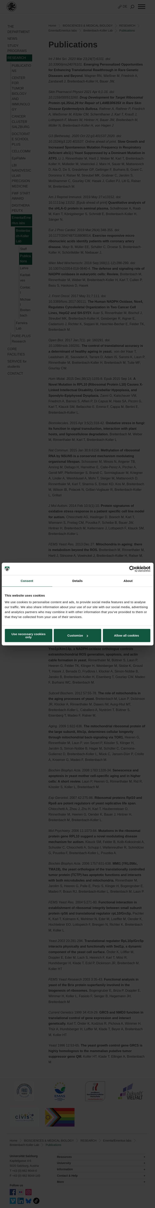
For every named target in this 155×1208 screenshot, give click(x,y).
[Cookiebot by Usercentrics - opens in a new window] (132, 569)
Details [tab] (77, 581)
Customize (77, 635)
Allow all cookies (126, 635)
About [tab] (128, 581)
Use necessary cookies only (28, 635)
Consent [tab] (27, 581)
